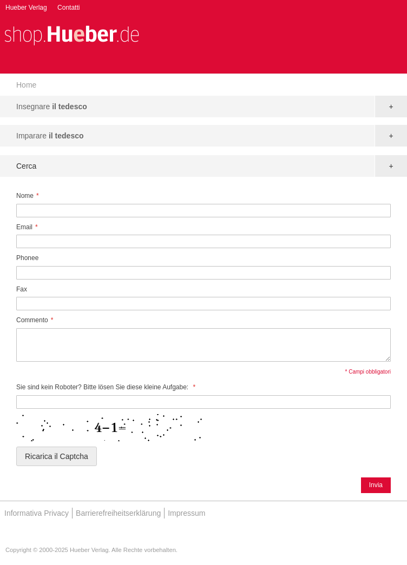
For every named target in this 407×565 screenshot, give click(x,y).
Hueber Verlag (26, 7)
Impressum (186, 513)
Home (26, 85)
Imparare (50, 135)
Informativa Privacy (36, 513)
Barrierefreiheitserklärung (118, 513)
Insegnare (51, 106)
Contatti (68, 7)
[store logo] (71, 34)
